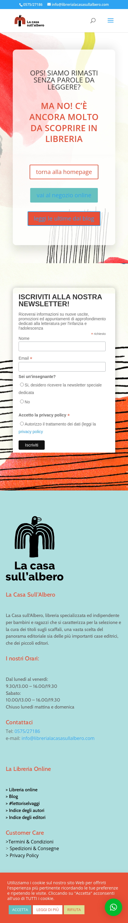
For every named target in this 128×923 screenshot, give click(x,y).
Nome (24, 338)
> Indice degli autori (25, 810)
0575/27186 (27, 731)
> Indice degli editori (26, 817)
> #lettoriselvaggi (23, 803)
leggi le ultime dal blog (64, 218)
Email (25, 358)
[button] (113, 907)
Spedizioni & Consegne (34, 848)
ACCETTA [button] (20, 909)
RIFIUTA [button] (74, 909)
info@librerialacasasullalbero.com (58, 738)
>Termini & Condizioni (30, 841)
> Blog (12, 796)
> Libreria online (21, 789)
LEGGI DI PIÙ (47, 909)
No (27, 402)
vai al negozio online (64, 195)
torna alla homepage (64, 172)
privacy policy (31, 431)
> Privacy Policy (22, 855)
